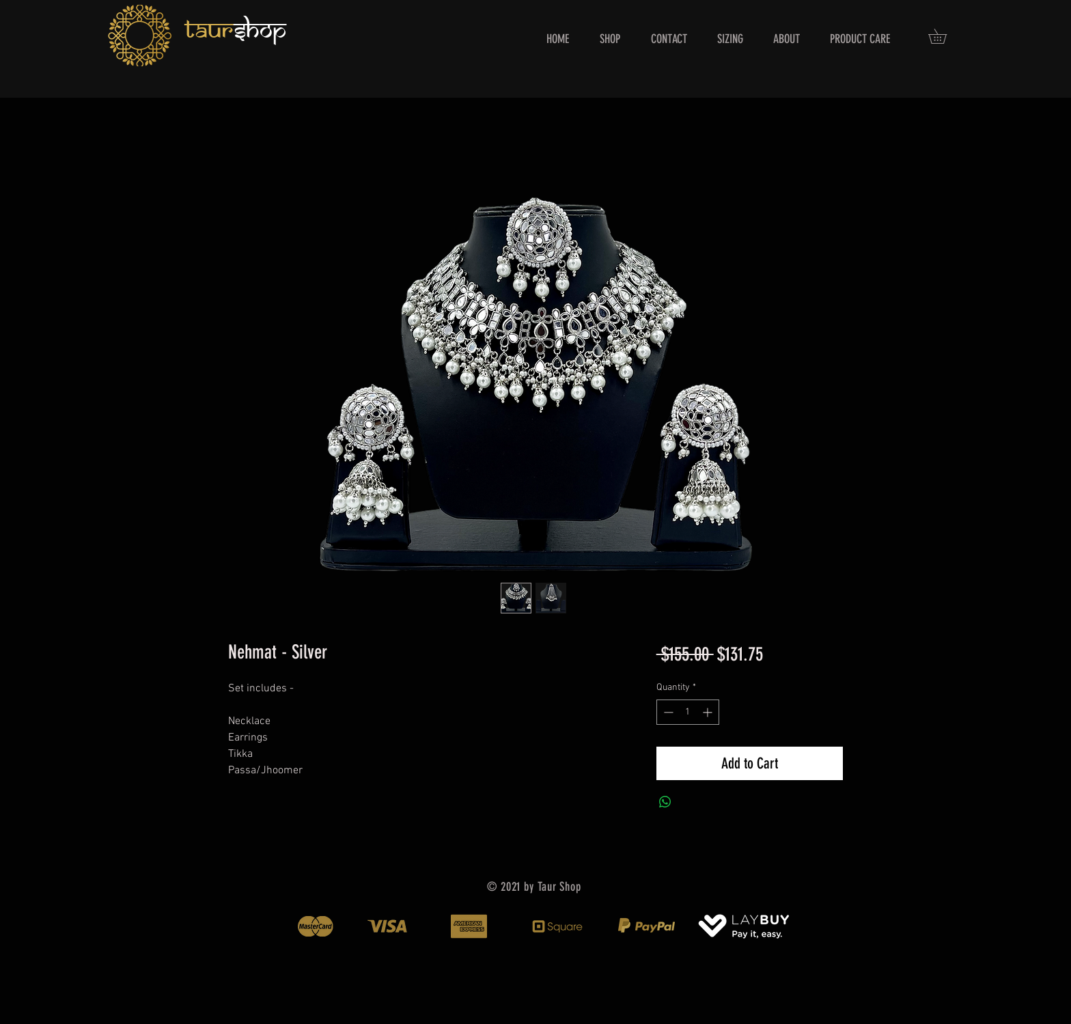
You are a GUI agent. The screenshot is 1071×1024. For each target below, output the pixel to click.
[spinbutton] (688, 712)
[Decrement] (667, 712)
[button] (944, 36)
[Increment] (708, 712)
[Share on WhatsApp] (665, 802)
